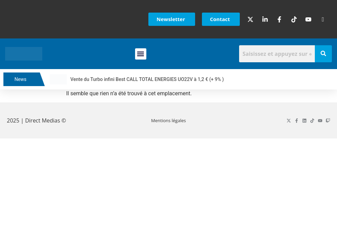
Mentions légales (168, 120)
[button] (140, 54)
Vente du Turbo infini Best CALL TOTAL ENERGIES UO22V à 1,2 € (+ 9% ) (152, 79)
